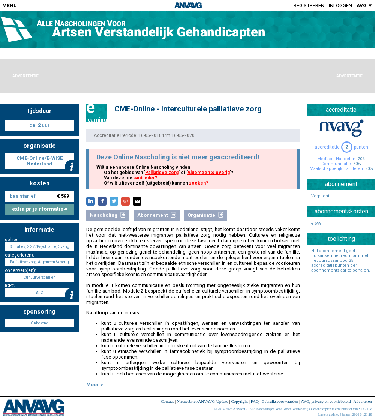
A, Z (39, 293)
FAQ (255, 401)
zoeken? (198, 183)
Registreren (309, 5)
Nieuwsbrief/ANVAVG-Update (202, 401)
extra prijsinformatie (39, 209)
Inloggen (340, 5)
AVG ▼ (365, 5)
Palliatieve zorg (161, 172)
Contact (167, 401)
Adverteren (363, 401)
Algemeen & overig (208, 172)
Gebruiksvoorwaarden (280, 401)
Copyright (239, 401)
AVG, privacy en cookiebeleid (326, 401)
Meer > (94, 384)
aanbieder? (145, 177)
